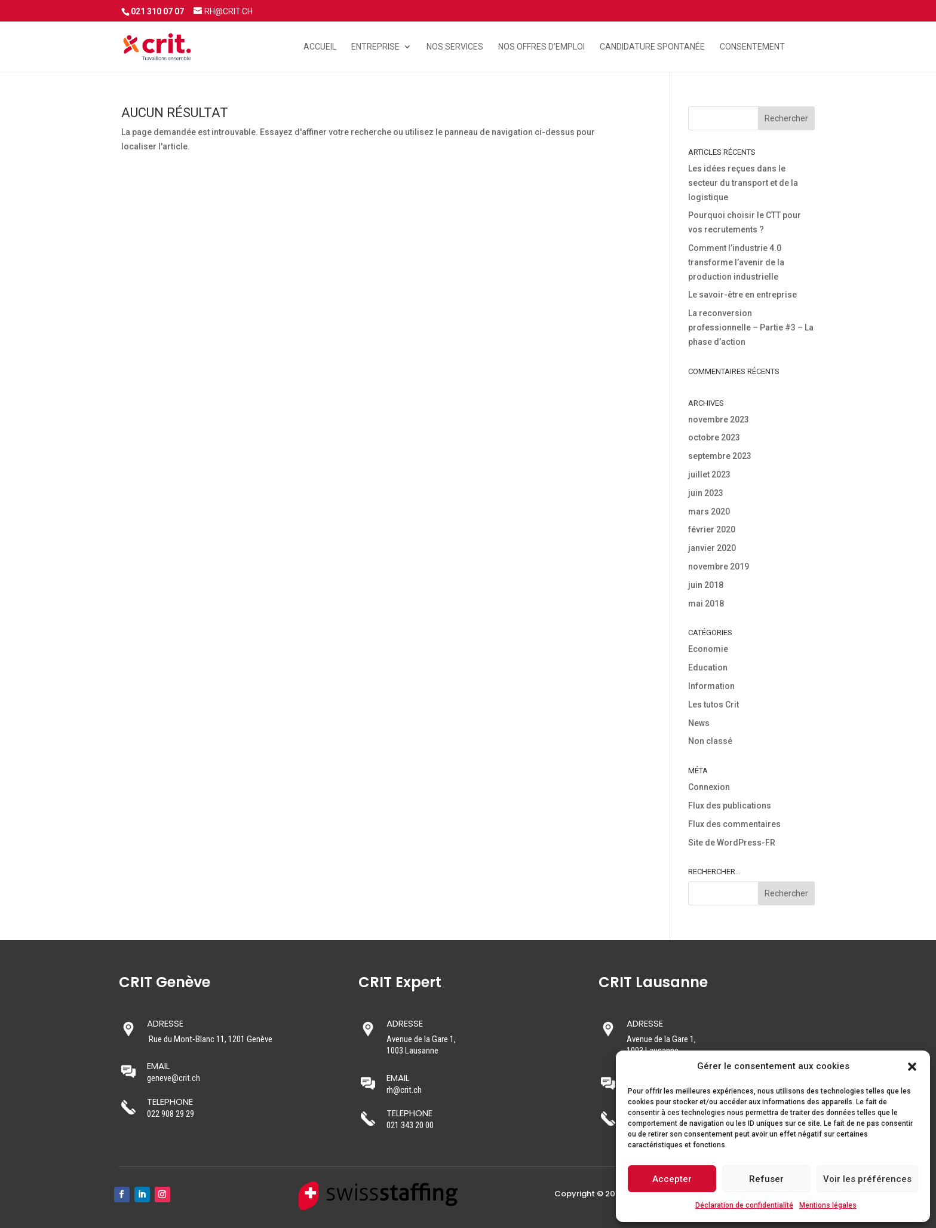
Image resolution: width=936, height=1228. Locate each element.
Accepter (672, 1179)
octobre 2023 (714, 437)
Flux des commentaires (734, 824)
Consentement (752, 46)
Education (708, 667)
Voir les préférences (867, 1179)
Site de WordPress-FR (731, 842)
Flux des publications (729, 805)
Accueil (319, 46)
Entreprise (375, 46)
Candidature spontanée (652, 46)
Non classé (710, 741)
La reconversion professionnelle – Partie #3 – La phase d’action (751, 327)
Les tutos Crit (713, 704)
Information (711, 686)
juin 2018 (705, 585)
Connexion (709, 787)
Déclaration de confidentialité (744, 1205)
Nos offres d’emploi (541, 46)
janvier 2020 (712, 548)
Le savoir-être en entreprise (742, 294)
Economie (708, 649)
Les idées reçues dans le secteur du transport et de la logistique (743, 183)
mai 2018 (706, 603)
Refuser (766, 1179)
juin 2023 (705, 493)
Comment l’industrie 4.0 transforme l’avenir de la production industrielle (736, 262)
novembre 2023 (718, 419)
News (699, 723)
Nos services (454, 46)
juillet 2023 (709, 474)
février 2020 (711, 529)
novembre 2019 (718, 566)
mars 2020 (709, 511)
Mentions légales (828, 1205)
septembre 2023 (719, 456)
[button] (912, 1067)
